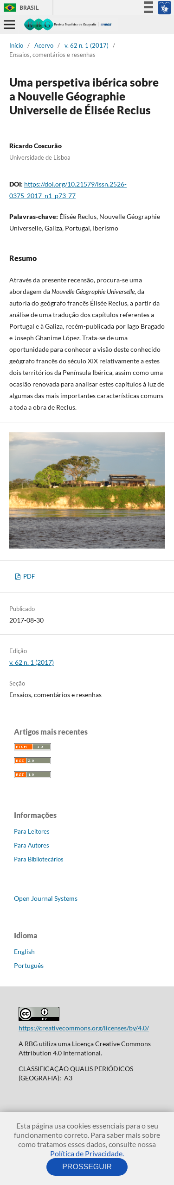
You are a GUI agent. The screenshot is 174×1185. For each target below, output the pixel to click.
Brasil (19, 8)
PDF (28, 576)
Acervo (43, 45)
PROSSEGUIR (87, 1167)
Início (16, 45)
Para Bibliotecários (39, 859)
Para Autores (31, 845)
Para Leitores (32, 831)
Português (29, 965)
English (24, 951)
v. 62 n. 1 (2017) (86, 45)
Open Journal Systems (45, 898)
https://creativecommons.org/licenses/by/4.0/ (84, 1028)
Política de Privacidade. (87, 1153)
